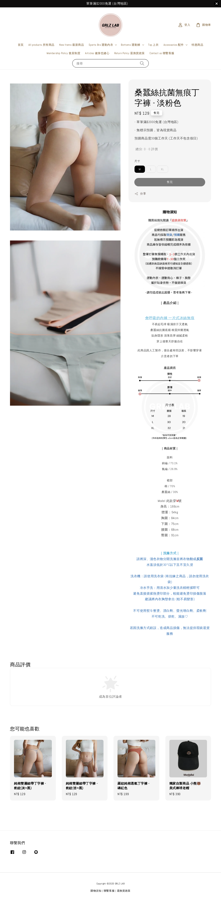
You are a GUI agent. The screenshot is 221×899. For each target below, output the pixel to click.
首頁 (21, 45)
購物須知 (95, 890)
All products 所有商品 (41, 45)
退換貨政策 (124, 890)
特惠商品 (197, 45)
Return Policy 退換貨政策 (129, 53)
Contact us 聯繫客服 (162, 53)
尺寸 (137, 161)
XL (162, 169)
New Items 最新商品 (71, 45)
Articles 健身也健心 (97, 53)
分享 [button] (140, 194)
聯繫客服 (109, 890)
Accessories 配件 (174, 45)
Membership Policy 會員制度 (63, 53)
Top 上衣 (153, 45)
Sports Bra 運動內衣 (101, 45)
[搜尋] (142, 63)
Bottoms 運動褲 (130, 45)
